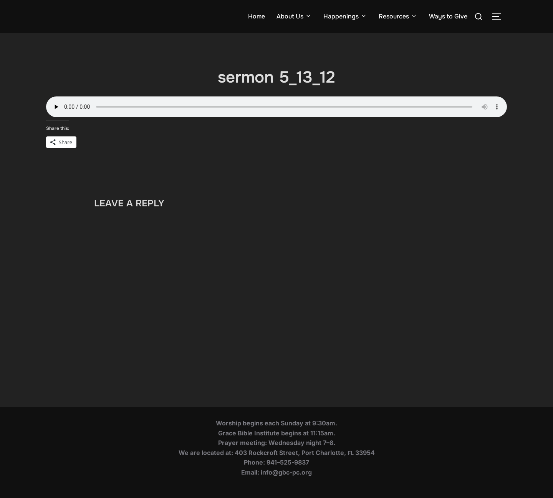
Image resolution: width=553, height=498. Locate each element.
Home (256, 16)
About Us (294, 16)
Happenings (345, 16)
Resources (398, 16)
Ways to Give (448, 16)
